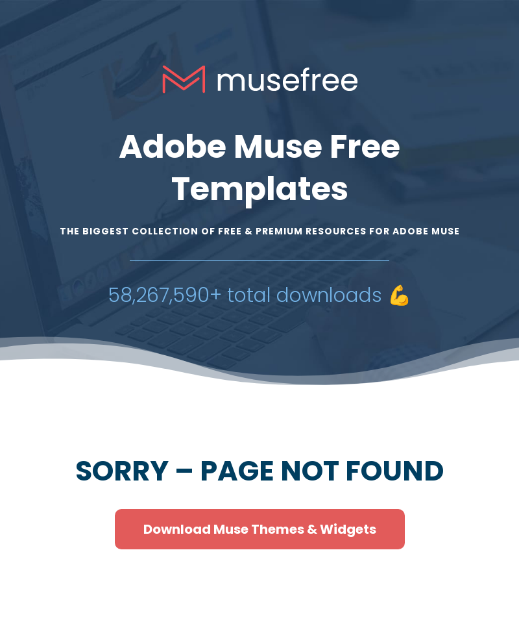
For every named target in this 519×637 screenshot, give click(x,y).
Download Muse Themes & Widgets (259, 529)
